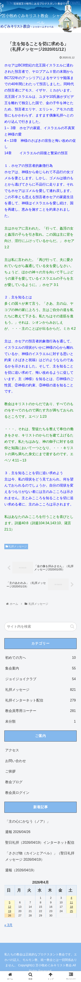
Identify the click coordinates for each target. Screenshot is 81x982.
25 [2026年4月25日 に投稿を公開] (71, 911)
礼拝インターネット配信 (40, 700)
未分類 (40, 721)
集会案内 (40, 668)
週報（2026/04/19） (20, 870)
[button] (72, 626)
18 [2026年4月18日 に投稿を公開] (71, 906)
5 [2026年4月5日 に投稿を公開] (9, 902)
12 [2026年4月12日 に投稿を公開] (9, 906)
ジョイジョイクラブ (40, 679)
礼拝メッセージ (16, 546)
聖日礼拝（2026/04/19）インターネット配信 (39, 842)
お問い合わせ (15, 761)
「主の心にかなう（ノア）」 (27, 821)
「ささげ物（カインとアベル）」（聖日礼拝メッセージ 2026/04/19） (39, 856)
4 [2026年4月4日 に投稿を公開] (71, 897)
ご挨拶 (10, 771)
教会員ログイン (17, 792)
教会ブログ (13, 782)
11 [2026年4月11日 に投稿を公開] (71, 902)
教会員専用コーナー (40, 711)
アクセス (12, 750)
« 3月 (8, 925)
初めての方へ (40, 658)
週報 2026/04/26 (17, 832)
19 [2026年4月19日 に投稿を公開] (9, 911)
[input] (40, 626)
